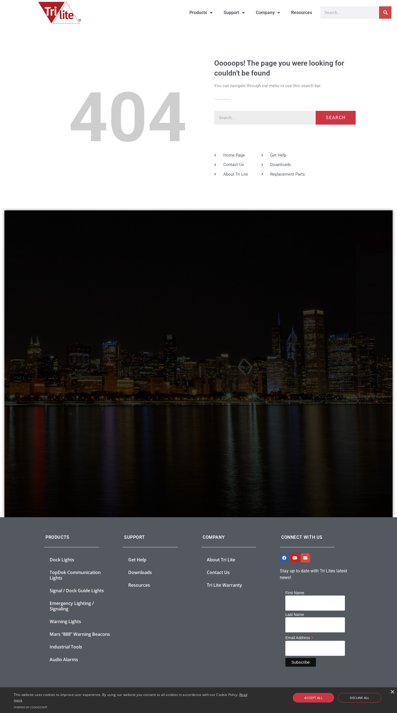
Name (216, 285)
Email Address (299, 637)
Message (219, 395)
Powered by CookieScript (30, 707)
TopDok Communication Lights (75, 575)
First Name (294, 593)
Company (268, 13)
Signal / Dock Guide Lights (77, 591)
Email (216, 340)
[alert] (198, 700)
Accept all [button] (320, 698)
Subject (218, 367)
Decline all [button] (353, 698)
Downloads (140, 572)
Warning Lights (65, 621)
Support (234, 13)
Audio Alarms (64, 659)
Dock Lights (62, 560)
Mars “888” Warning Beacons (80, 634)
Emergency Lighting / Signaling (72, 606)
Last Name (294, 614)
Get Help (137, 560)
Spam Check (223, 440)
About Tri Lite (221, 560)
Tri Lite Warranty (224, 585)
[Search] (385, 12)
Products (201, 13)
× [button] (392, 692)
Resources (301, 12)
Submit (325, 475)
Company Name (227, 312)
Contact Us (218, 572)
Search (336, 117)
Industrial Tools (66, 647)
